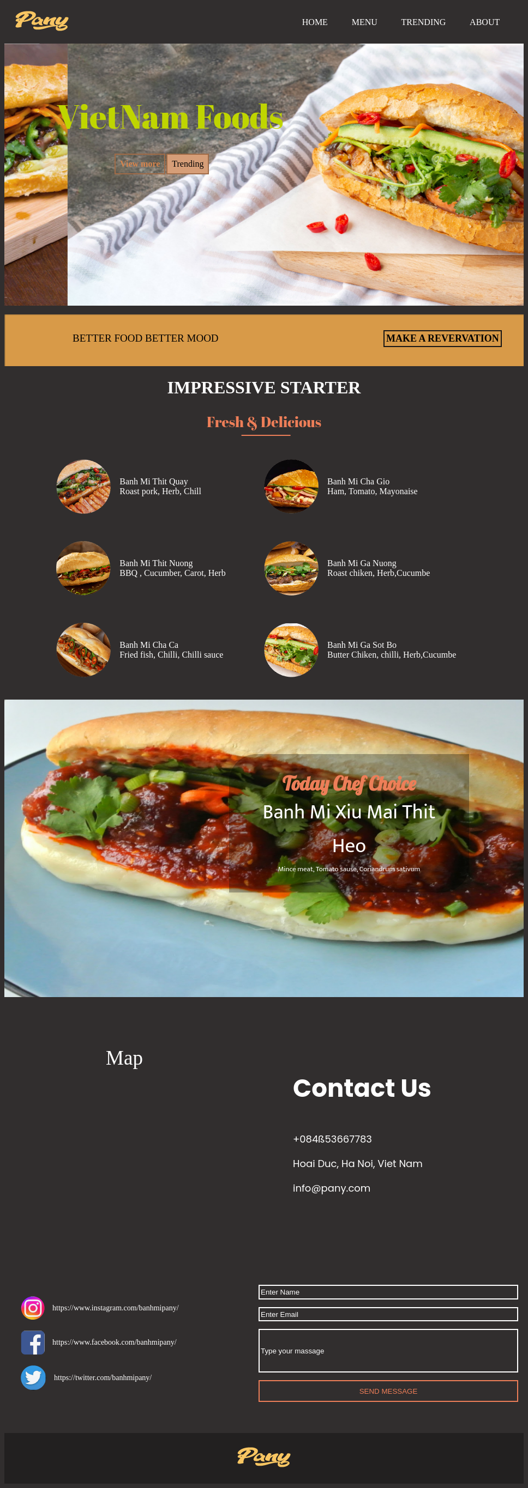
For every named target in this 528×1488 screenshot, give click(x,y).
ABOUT (485, 22)
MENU (364, 22)
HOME (315, 22)
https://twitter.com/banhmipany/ (86, 1377)
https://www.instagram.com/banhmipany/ (100, 1308)
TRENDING (423, 22)
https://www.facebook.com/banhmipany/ (99, 1343)
